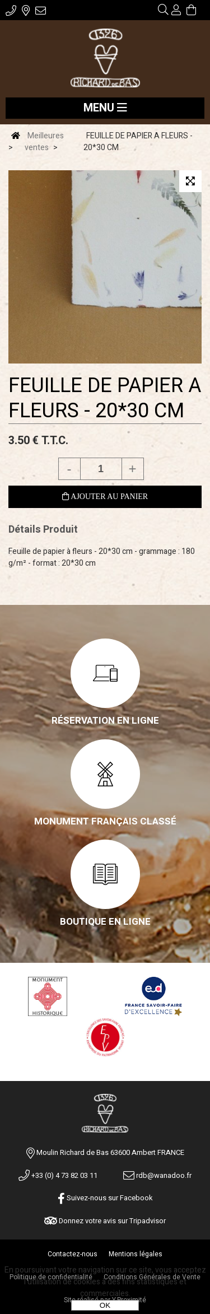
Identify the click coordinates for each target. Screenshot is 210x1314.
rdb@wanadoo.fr (157, 1175)
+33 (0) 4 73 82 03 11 (57, 1175)
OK (105, 1305)
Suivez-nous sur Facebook (105, 1197)
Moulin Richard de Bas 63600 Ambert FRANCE (110, 1152)
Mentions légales (135, 1254)
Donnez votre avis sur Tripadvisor (105, 1220)
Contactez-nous (72, 1254)
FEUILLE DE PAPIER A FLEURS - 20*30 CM (104, 398)
